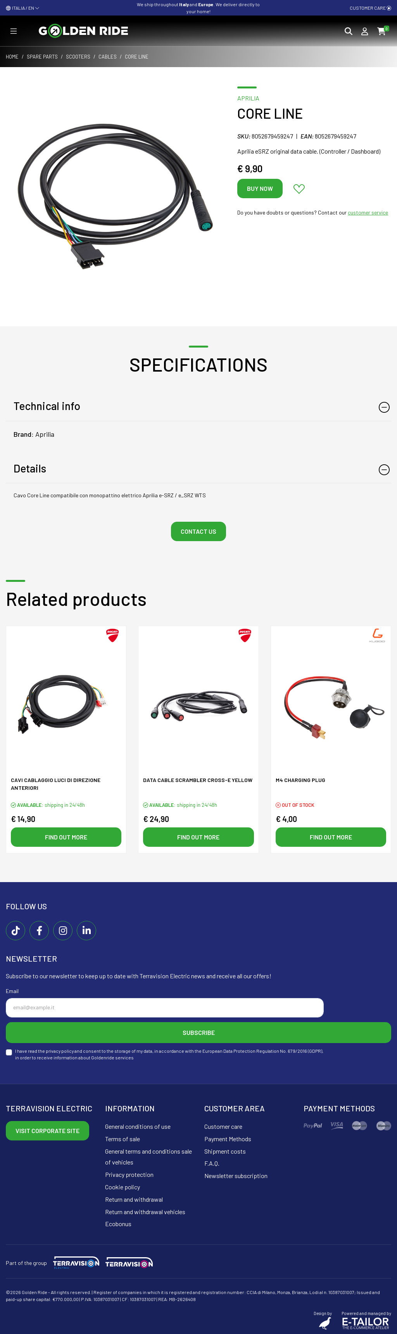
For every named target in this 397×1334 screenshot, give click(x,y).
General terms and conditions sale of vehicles (148, 1156)
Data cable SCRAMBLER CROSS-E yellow (197, 780)
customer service (368, 212)
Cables (107, 57)
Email (12, 991)
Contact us (198, 531)
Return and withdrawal (134, 1199)
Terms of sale (122, 1138)
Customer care (370, 7)
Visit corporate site (47, 1130)
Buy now (260, 188)
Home (12, 57)
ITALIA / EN (23, 7)
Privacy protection (129, 1174)
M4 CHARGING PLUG (300, 780)
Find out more (66, 837)
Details (30, 468)
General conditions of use (138, 1126)
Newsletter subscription (236, 1175)
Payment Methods (227, 1138)
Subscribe (199, 1032)
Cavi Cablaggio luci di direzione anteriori (55, 784)
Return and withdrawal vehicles (145, 1211)
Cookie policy (122, 1186)
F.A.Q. (211, 1163)
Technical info (47, 405)
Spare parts (42, 57)
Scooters (78, 57)
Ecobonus (118, 1223)
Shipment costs (225, 1151)
